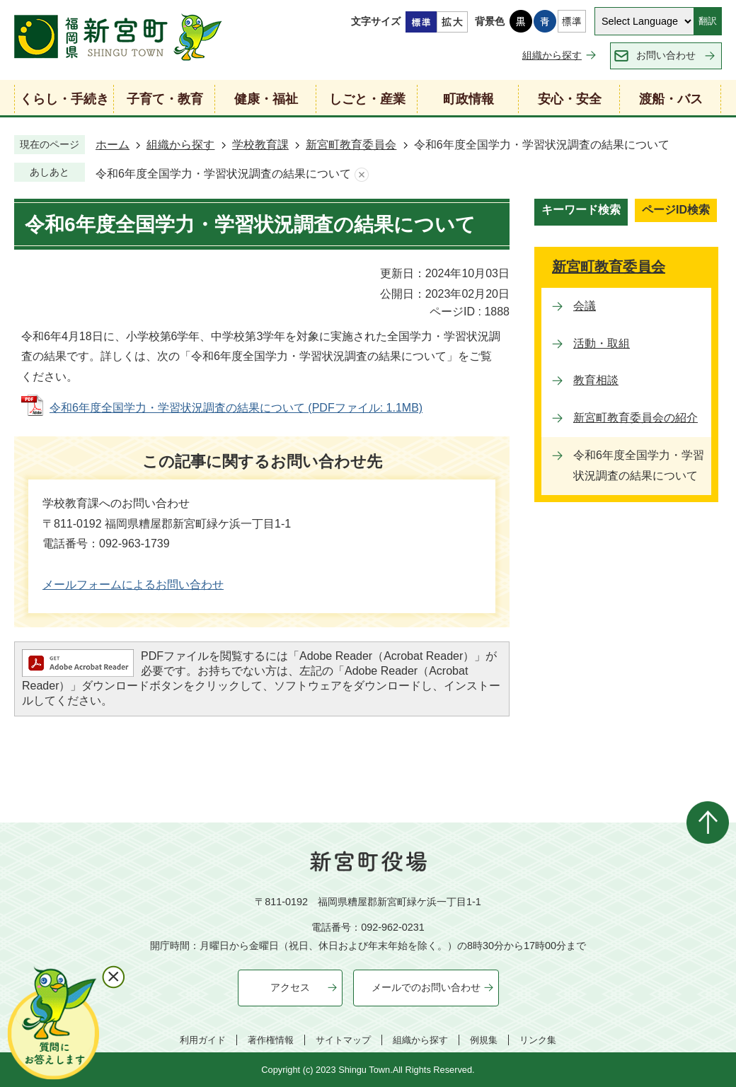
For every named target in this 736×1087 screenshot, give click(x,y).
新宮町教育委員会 (351, 145)
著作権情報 (271, 1040)
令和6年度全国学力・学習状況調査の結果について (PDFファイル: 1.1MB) (236, 408)
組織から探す (552, 55)
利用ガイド (203, 1040)
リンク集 (537, 1040)
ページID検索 (676, 210)
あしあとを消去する (361, 174)
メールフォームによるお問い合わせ (133, 585)
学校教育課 (260, 145)
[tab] (581, 212)
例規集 (484, 1040)
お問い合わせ (666, 55)
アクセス (290, 987)
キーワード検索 (581, 210)
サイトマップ (343, 1040)
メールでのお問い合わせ (426, 987)
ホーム (113, 145)
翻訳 (707, 21)
